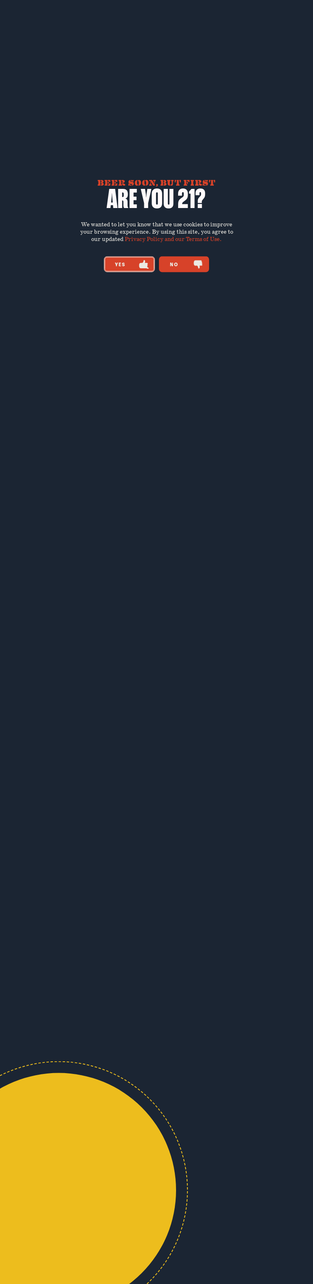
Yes (132, 264)
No (186, 264)
